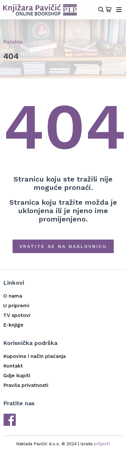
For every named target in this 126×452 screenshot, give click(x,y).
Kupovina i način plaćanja (34, 356)
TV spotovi (16, 315)
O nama (12, 296)
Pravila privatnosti (25, 385)
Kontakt (13, 366)
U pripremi (16, 305)
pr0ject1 (102, 443)
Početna (13, 42)
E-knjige (13, 325)
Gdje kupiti (16, 375)
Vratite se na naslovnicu (63, 246)
